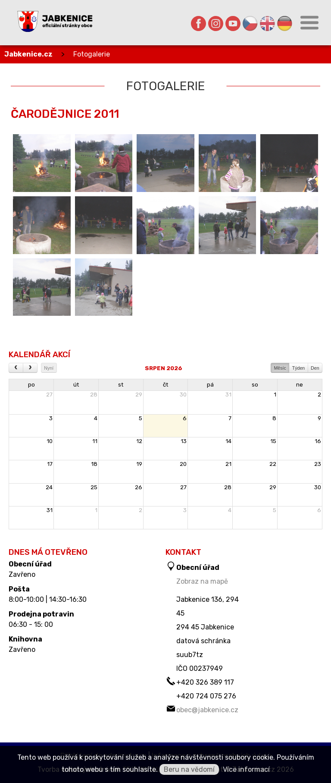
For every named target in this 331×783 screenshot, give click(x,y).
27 (49, 394)
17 (50, 464)
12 (139, 441)
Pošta (19, 589)
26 (138, 487)
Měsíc (280, 368)
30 (183, 394)
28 (93, 394)
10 (50, 441)
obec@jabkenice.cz (207, 710)
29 (138, 394)
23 (317, 464)
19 (139, 464)
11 (94, 441)
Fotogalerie (91, 54)
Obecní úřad (30, 564)
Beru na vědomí (189, 769)
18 (94, 464)
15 (273, 441)
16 (318, 441)
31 (228, 394)
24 (49, 487)
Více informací (246, 769)
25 (94, 487)
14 (228, 441)
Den (315, 368)
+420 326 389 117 (205, 682)
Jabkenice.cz (28, 54)
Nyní (48, 368)
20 (183, 464)
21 (228, 464)
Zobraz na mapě (202, 581)
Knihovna (25, 639)
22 (272, 464)
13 (184, 441)
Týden (298, 368)
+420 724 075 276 (206, 696)
